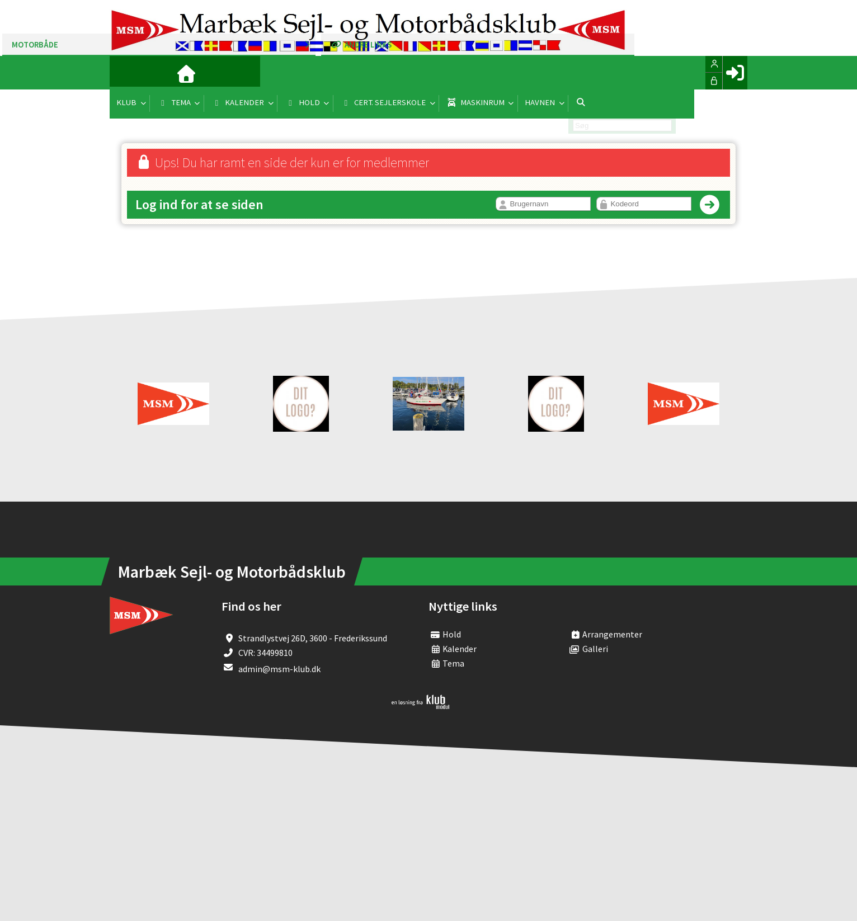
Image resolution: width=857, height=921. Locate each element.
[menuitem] (126, 72)
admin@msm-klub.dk (279, 668)
